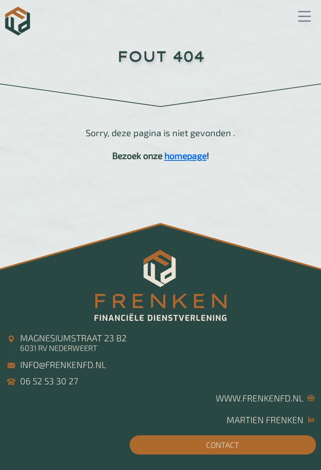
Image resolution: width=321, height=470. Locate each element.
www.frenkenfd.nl (259, 398)
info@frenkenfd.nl (63, 364)
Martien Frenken (265, 419)
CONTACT (222, 445)
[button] (304, 17)
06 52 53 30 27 (49, 381)
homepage (185, 155)
